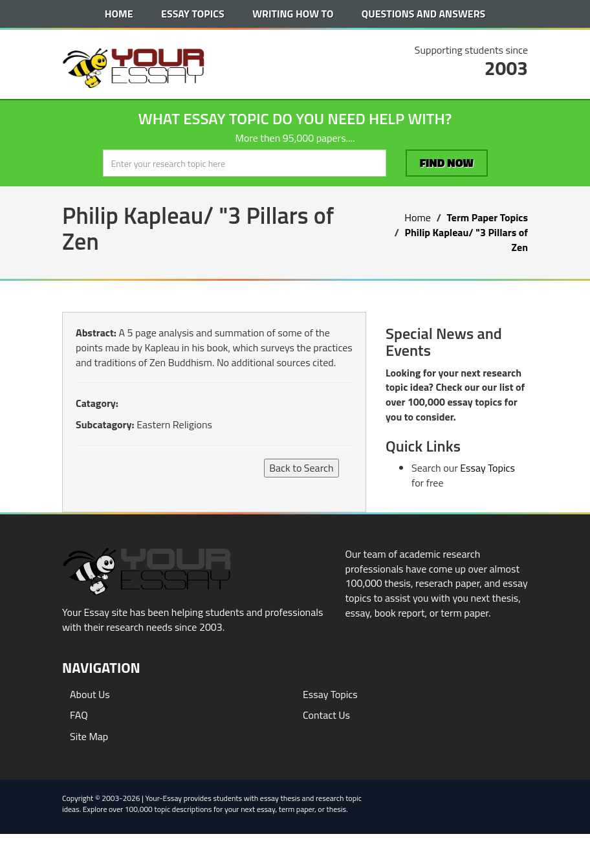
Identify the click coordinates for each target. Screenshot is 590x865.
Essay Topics (192, 13)
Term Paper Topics (487, 217)
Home (119, 13)
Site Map (89, 736)
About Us (90, 694)
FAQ (79, 715)
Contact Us (326, 715)
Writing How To (292, 13)
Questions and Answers (423, 13)
